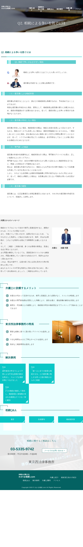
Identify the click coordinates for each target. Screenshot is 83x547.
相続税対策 (70, 419)
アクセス (78, 9)
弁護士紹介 (32, 9)
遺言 (12, 419)
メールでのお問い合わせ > (54, 450)
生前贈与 (41, 419)
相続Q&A (50, 9)
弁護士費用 (69, 9)
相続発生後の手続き (41, 9)
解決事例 (60, 9)
